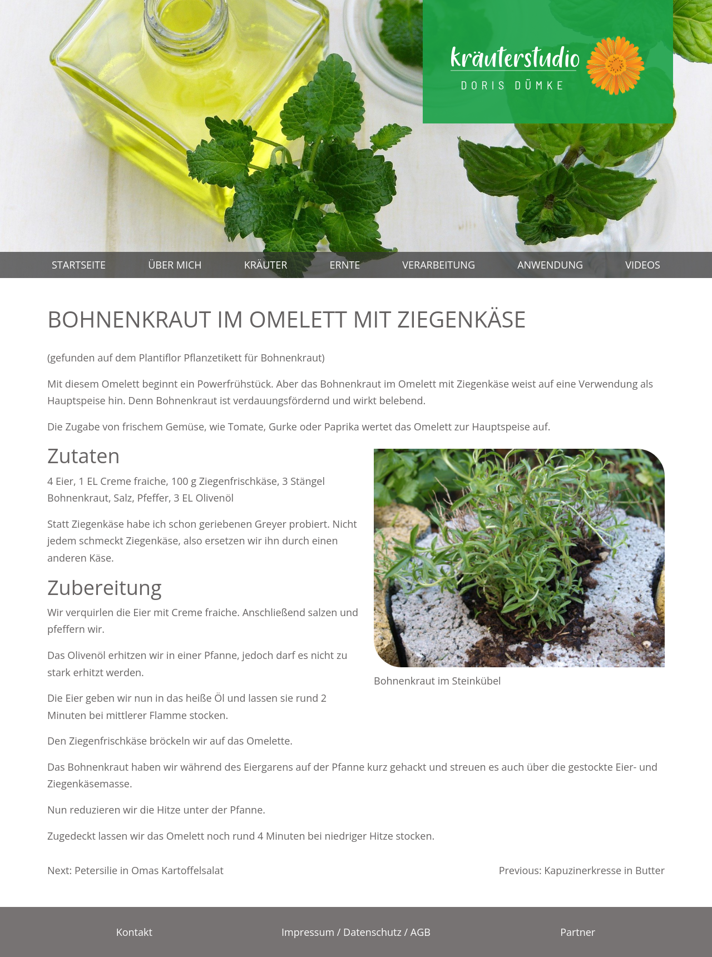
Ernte (345, 264)
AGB (421, 932)
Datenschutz (372, 932)
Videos (642, 264)
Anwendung (550, 264)
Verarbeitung (438, 264)
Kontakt (134, 932)
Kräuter (266, 264)
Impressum (307, 932)
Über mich (174, 264)
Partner (577, 932)
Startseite (79, 264)
